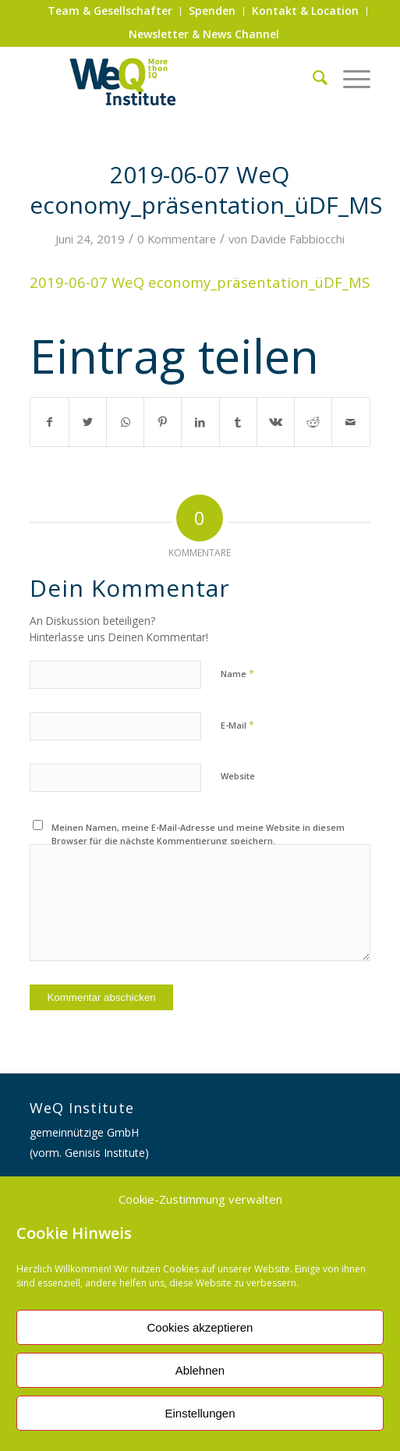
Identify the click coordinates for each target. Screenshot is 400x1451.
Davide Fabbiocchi (297, 239)
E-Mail (237, 725)
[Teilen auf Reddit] (313, 422)
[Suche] (312, 77)
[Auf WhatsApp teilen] (125, 422)
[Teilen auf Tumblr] (238, 422)
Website (238, 776)
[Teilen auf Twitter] (87, 422)
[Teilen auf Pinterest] (162, 422)
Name (237, 673)
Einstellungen (200, 1413)
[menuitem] (110, 11)
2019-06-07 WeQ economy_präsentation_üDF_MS (200, 282)
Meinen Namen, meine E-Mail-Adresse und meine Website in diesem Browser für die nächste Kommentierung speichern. (198, 833)
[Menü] (348, 77)
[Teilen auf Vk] (275, 422)
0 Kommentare (176, 239)
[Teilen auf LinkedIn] (200, 422)
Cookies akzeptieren (200, 1327)
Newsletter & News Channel (204, 34)
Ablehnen (200, 1370)
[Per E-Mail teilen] (350, 422)
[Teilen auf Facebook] (49, 422)
